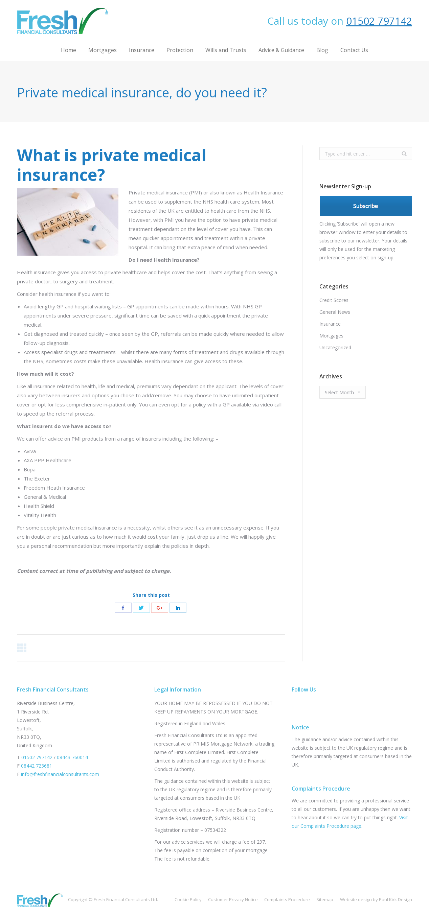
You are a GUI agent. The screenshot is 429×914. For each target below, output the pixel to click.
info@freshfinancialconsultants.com (60, 774)
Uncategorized (335, 347)
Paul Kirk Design (395, 899)
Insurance (330, 324)
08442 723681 (36, 766)
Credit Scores (333, 300)
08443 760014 (72, 757)
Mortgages (331, 335)
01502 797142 (379, 21)
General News (334, 312)
